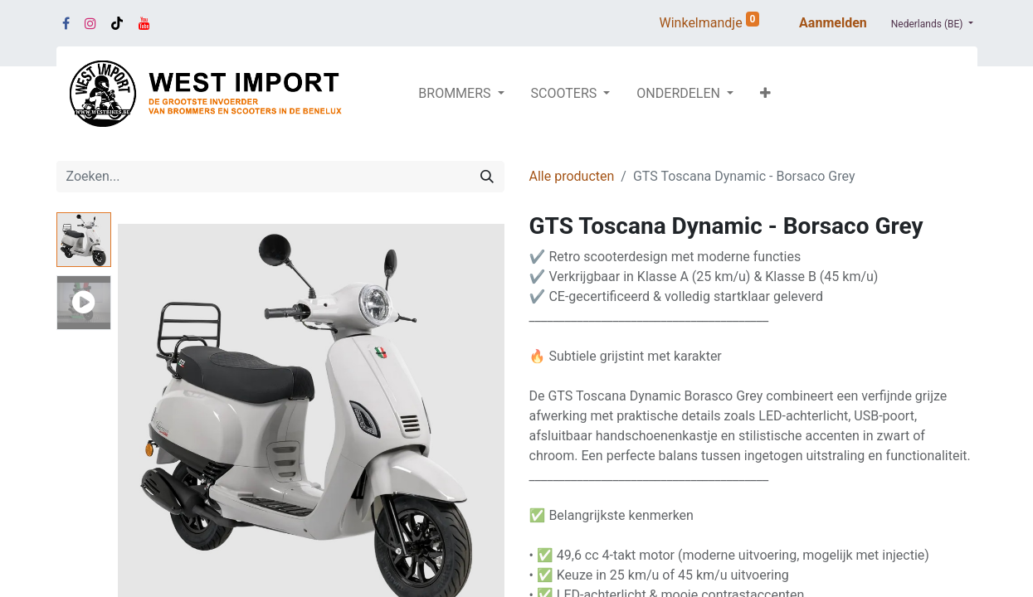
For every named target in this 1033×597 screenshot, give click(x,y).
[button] (765, 93)
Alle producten (572, 176)
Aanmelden (833, 23)
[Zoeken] (487, 176)
